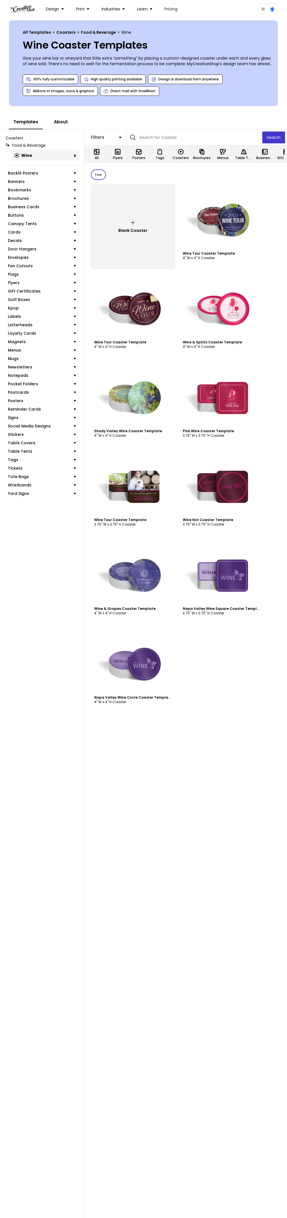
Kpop (42, 308)
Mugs (42, 358)
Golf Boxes (42, 299)
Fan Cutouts (42, 266)
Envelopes (42, 257)
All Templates (37, 32)
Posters (42, 401)
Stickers (42, 434)
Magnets (42, 342)
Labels (42, 316)
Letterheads (42, 325)
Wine (23, 155)
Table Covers (42, 443)
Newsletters (42, 367)
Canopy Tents (42, 224)
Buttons (42, 215)
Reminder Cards (42, 409)
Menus (42, 350)
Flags (42, 274)
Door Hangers (42, 249)
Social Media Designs (42, 426)
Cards (42, 232)
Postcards (42, 392)
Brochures (42, 198)
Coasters (66, 32)
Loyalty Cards (42, 333)
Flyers (42, 283)
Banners (42, 181)
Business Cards (42, 207)
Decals (42, 240)
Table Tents (42, 451)
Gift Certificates (42, 291)
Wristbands (42, 485)
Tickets (42, 468)
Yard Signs (42, 493)
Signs (42, 417)
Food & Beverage (99, 32)
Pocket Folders (42, 384)
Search (274, 137)
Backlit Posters (42, 173)
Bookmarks (42, 190)
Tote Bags (42, 476)
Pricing (171, 9)
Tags (42, 460)
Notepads (42, 375)
